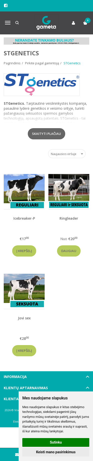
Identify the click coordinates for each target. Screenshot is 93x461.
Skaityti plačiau (46, 133)
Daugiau (68, 251)
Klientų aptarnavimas (26, 387)
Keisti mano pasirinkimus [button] (55, 452)
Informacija (15, 376)
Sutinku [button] (56, 442)
